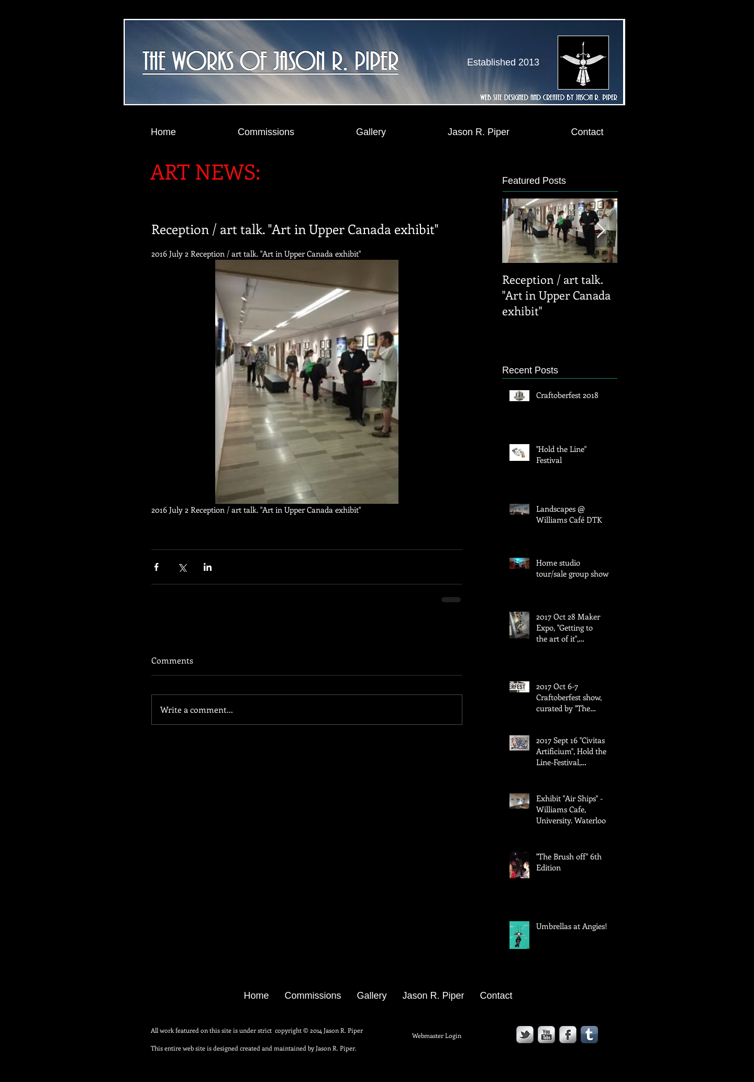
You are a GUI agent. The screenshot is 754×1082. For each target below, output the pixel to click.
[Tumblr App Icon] (589, 1034)
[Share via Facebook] (156, 567)
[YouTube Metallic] (546, 1034)
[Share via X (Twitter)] (182, 567)
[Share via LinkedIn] (208, 567)
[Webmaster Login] (436, 1035)
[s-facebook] (567, 1034)
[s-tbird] (525, 1034)
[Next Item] (600, 231)
